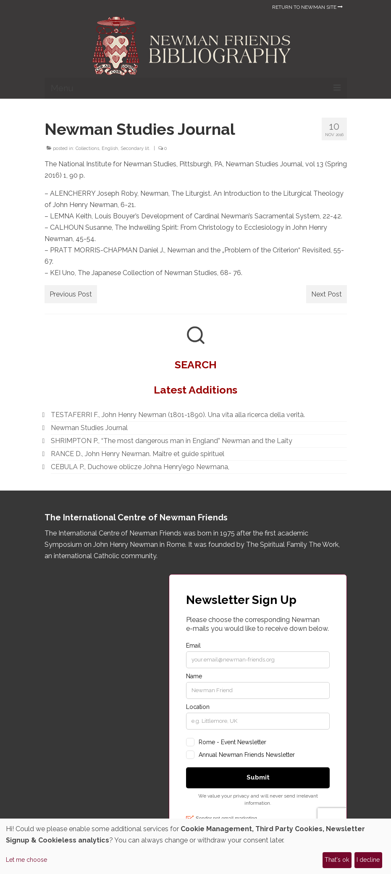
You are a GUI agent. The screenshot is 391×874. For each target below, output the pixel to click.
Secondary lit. (135, 148)
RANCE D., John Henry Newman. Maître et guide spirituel (137, 454)
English (110, 148)
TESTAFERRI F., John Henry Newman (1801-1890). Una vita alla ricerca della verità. (178, 415)
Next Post (326, 294)
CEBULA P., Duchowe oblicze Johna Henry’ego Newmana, (140, 467)
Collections (87, 148)
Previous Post (71, 294)
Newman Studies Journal (89, 428)
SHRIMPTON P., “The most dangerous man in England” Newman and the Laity (171, 441)
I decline (368, 859)
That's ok (337, 859)
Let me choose (26, 859)
